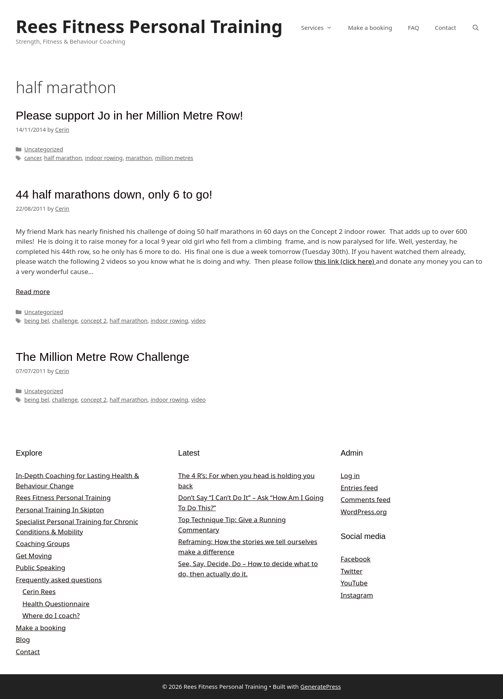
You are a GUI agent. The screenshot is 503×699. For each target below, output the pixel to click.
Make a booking (370, 27)
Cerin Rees (39, 591)
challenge (65, 320)
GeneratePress (320, 686)
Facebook (356, 558)
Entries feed (359, 487)
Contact (445, 27)
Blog (23, 639)
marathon (139, 158)
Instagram (357, 595)
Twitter (352, 571)
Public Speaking (40, 567)
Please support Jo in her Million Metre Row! (129, 115)
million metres (174, 158)
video (198, 320)
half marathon (63, 158)
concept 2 (93, 320)
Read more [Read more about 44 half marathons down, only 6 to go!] (33, 291)
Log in (350, 475)
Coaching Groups (43, 543)
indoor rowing (104, 158)
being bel (36, 320)
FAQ (413, 27)
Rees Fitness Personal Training (149, 26)
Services (320, 27)
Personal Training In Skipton (60, 509)
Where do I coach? (51, 615)
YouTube (354, 582)
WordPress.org (364, 511)
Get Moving (34, 555)
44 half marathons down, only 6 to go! (114, 194)
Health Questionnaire (56, 603)
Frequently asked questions (59, 579)
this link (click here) (345, 261)
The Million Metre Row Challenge (102, 356)
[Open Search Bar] (475, 27)
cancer (32, 158)
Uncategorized (43, 149)
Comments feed (366, 499)
